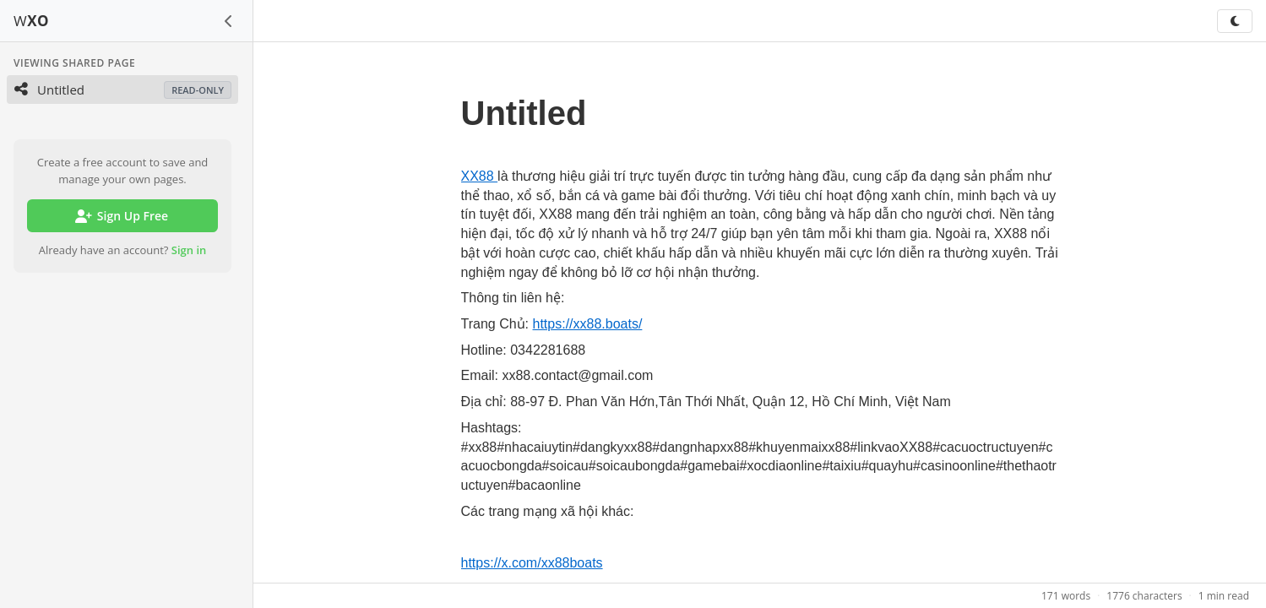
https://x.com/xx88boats (532, 563)
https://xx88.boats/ (588, 324)
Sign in (189, 250)
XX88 (479, 176)
